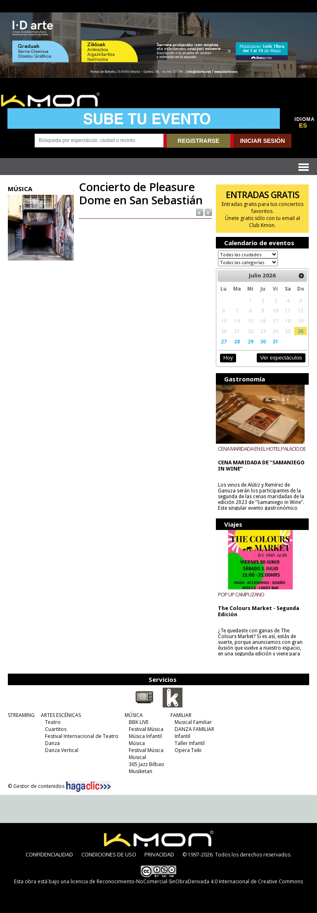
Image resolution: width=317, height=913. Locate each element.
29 (250, 341)
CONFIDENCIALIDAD (49, 854)
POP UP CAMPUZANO (241, 594)
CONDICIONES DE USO (108, 854)
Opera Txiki (188, 750)
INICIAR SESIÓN (262, 140)
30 (263, 341)
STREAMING (21, 715)
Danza (52, 743)
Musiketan (140, 771)
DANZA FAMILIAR (194, 729)
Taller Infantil (190, 743)
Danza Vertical (61, 750)
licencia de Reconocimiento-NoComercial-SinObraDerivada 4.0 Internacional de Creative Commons (187, 881)
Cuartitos (55, 729)
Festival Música (146, 729)
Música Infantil (145, 736)
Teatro (53, 722)
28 (237, 341)
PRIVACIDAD (159, 854)
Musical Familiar (193, 722)
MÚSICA (134, 715)
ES (303, 125)
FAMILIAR (181, 715)
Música (137, 743)
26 (300, 331)
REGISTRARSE (198, 140)
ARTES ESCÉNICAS (61, 715)
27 (224, 341)
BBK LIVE (139, 722)
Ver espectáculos (281, 358)
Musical (137, 757)
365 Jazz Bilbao (146, 764)
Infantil (182, 736)
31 (275, 341)
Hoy (228, 358)
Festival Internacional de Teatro (81, 736)
